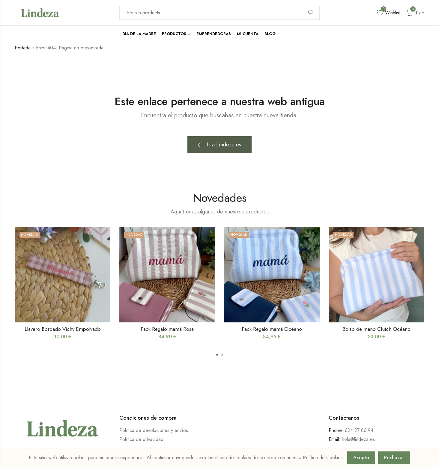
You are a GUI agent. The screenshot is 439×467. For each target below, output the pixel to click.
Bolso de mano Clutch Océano (376, 329)
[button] (217, 355)
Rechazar (394, 457)
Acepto (361, 457)
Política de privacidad (141, 439)
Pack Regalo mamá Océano (272, 329)
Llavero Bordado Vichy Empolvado (63, 329)
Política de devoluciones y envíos (153, 430)
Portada (23, 47)
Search (311, 13)
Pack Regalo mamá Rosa (167, 329)
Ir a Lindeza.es (219, 144)
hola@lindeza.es (358, 439)
